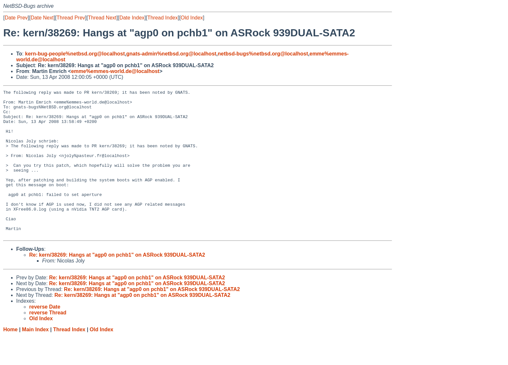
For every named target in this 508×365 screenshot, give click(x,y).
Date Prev (16, 17)
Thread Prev (71, 17)
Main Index (35, 358)
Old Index (192, 17)
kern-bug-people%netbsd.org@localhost (75, 53)
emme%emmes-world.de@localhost (115, 71)
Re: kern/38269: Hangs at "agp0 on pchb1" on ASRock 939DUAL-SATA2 (117, 284)
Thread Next (102, 17)
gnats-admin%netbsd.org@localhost (171, 53)
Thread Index (162, 17)
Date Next (41, 17)
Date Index (131, 17)
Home (10, 358)
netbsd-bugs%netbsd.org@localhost (263, 53)
